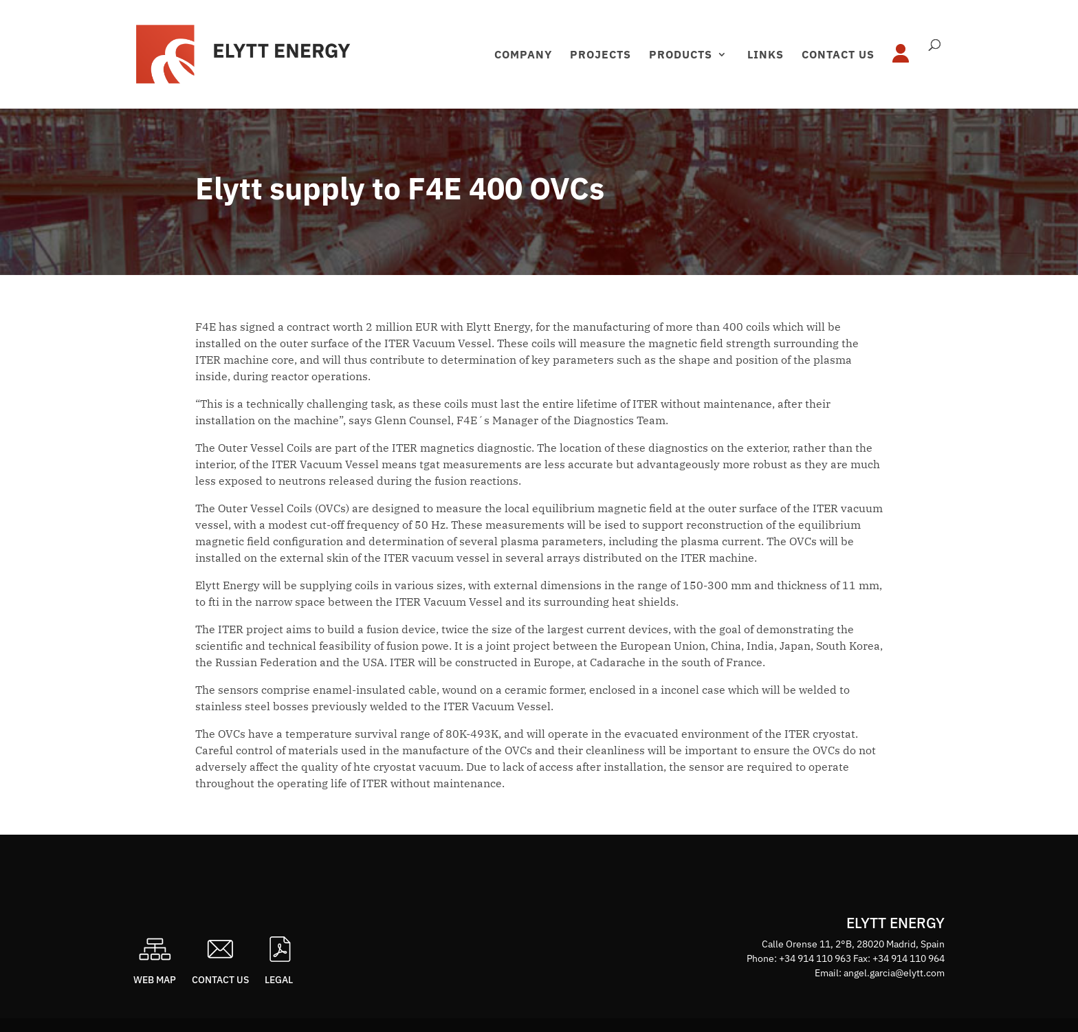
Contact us (838, 55)
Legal (279, 980)
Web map (154, 980)
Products (680, 55)
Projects (600, 55)
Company (523, 55)
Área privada (904, 65)
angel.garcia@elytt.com (894, 973)
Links (765, 55)
